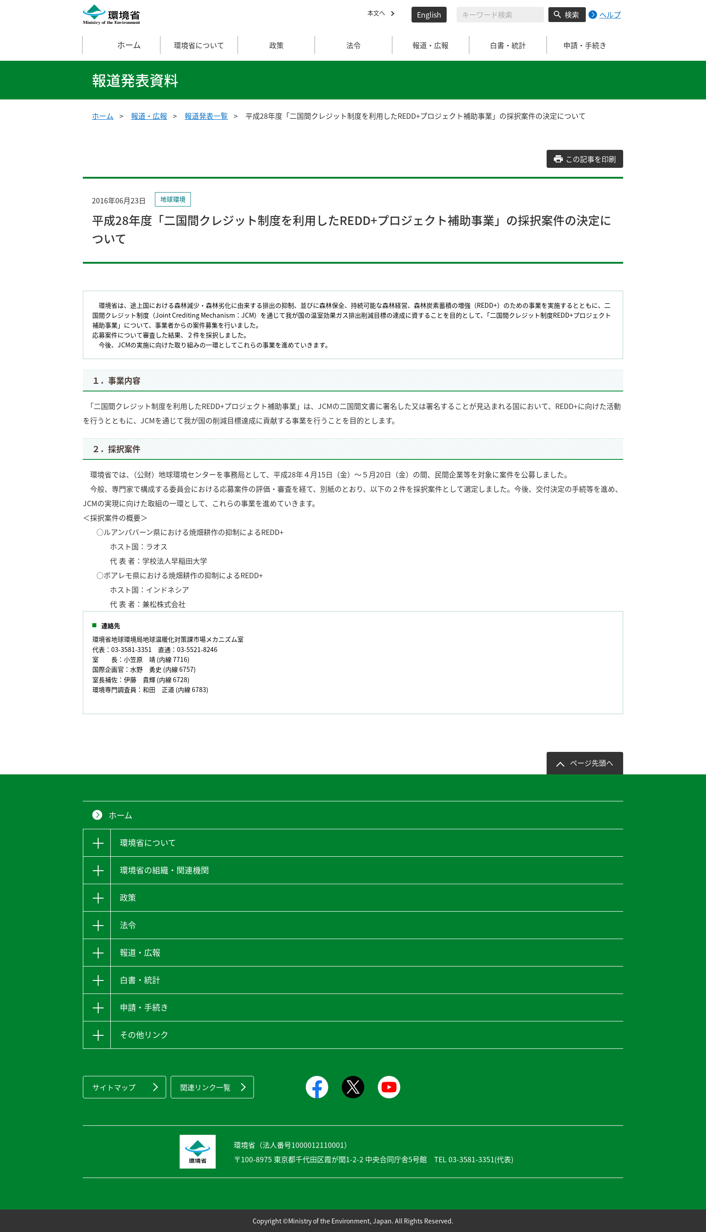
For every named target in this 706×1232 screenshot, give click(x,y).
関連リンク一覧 (205, 1087)
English (429, 14)
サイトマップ (114, 1087)
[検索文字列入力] (500, 14)
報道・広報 (149, 115)
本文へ (378, 14)
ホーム (122, 45)
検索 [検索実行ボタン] (572, 14)
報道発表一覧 (206, 115)
